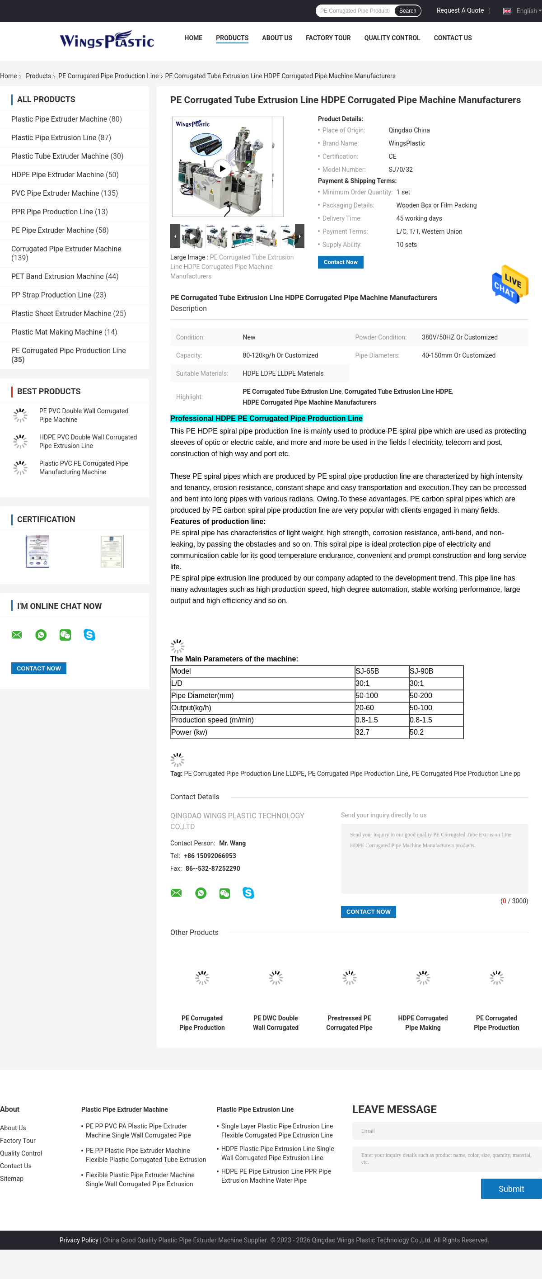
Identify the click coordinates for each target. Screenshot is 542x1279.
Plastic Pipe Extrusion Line (53, 137)
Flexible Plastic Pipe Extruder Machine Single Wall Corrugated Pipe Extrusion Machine (140, 1180)
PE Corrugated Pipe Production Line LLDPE (244, 773)
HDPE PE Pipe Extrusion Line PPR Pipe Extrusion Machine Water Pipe (276, 1176)
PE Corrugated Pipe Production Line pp (465, 773)
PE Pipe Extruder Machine (52, 230)
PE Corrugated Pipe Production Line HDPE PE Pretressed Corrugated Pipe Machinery (496, 1023)
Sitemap (11, 1178)
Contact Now (341, 262)
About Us (277, 38)
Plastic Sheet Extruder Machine (61, 313)
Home (194, 38)
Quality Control (392, 38)
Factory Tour (328, 38)
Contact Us (453, 38)
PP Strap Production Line (51, 295)
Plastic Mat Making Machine (57, 332)
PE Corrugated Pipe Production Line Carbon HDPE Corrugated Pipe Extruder (202, 1023)
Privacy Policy (79, 1240)
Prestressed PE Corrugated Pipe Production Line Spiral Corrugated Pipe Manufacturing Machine (349, 1023)
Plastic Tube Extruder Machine (60, 156)
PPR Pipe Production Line (52, 212)
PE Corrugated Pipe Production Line (108, 76)
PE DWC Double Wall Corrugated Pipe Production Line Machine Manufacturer (276, 1023)
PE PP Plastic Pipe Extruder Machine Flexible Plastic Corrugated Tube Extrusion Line (146, 1156)
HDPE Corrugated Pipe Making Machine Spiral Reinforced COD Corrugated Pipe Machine (423, 1023)
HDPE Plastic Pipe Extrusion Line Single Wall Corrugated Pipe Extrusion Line (277, 1153)
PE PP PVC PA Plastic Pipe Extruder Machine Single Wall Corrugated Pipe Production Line (138, 1132)
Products (232, 38)
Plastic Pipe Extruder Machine (59, 119)
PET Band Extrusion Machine (57, 276)
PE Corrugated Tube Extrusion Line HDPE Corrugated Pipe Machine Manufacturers (232, 267)
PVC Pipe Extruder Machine (55, 193)
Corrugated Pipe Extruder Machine (66, 249)
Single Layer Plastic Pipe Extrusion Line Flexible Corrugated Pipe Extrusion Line (277, 1131)
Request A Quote (460, 10)
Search (407, 11)
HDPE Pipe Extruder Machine (57, 174)
